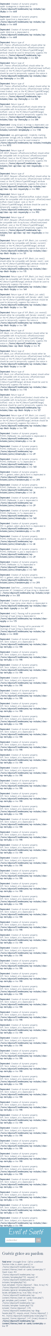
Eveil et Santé (25, 1232)
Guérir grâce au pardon (22, 1253)
